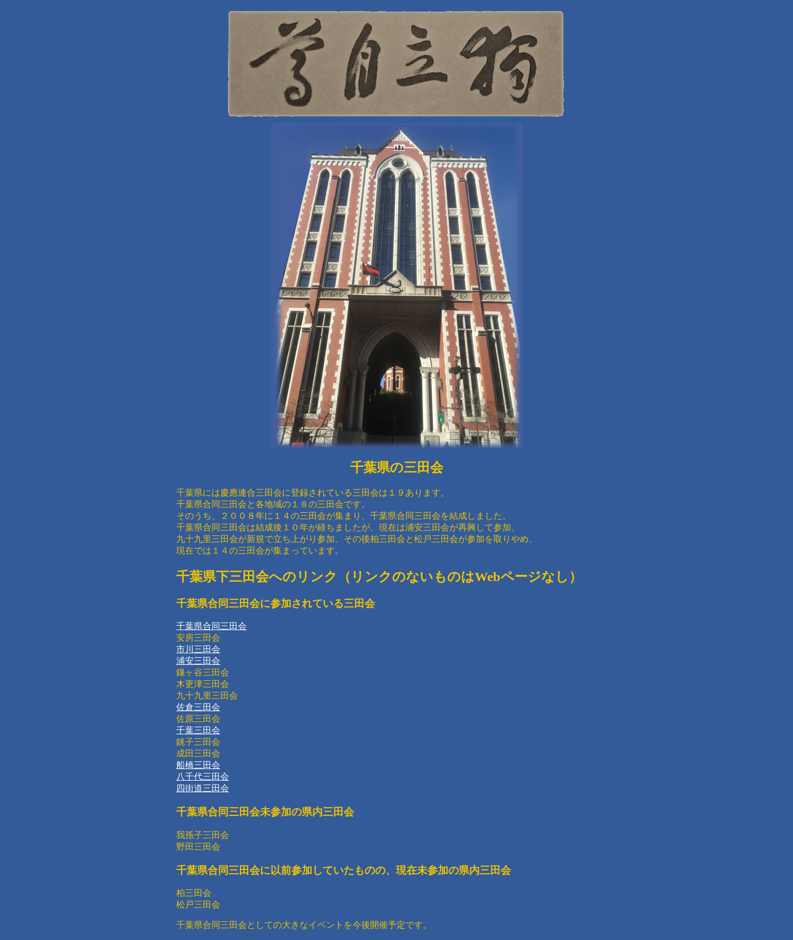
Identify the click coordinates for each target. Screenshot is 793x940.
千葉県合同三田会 (211, 626)
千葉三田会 (198, 730)
